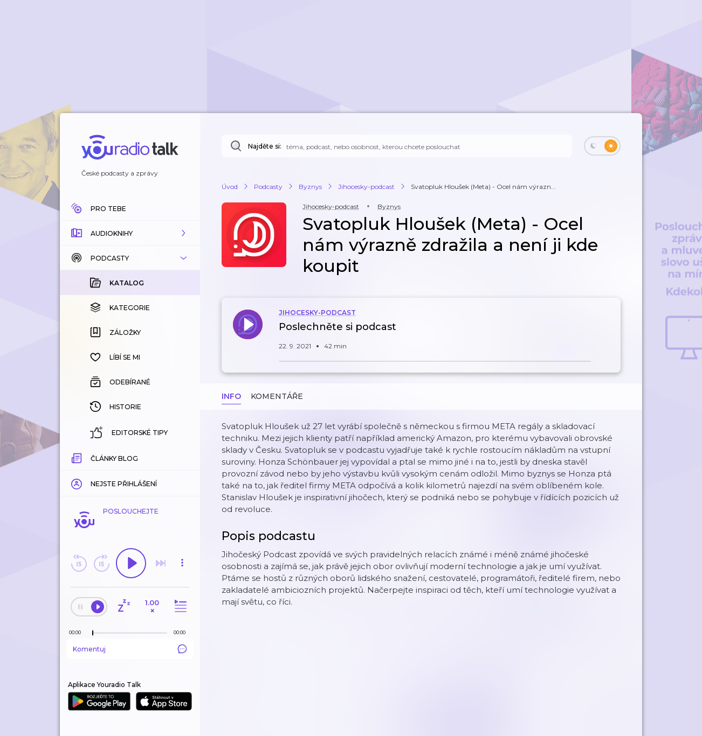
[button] (130, 233)
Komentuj (130, 649)
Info (231, 396)
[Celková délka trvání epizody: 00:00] (182, 632)
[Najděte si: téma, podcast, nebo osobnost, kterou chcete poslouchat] (397, 146)
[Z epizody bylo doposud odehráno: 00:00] (77, 632)
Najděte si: (264, 146)
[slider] (93, 633)
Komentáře (277, 396)
